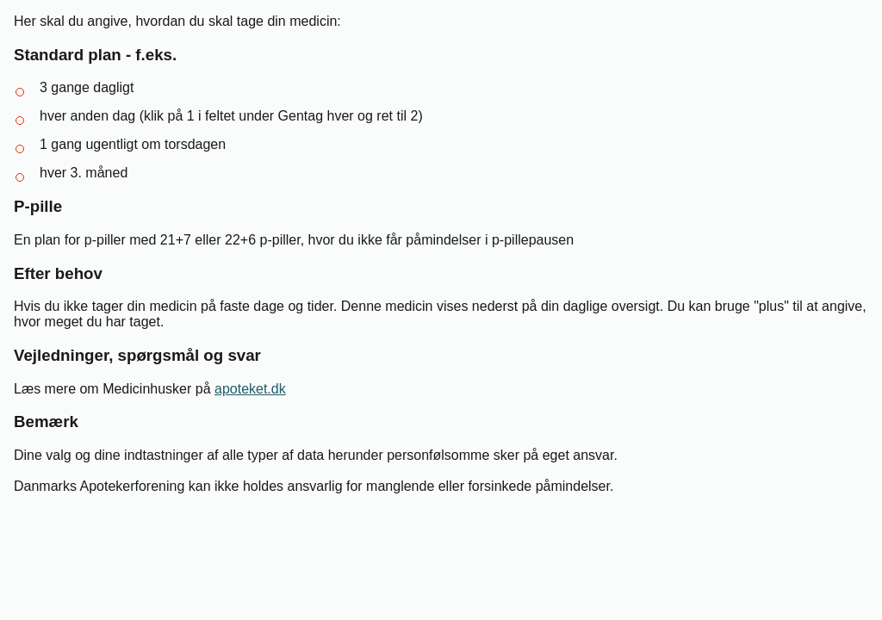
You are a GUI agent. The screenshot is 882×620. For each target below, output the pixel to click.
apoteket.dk (250, 388)
